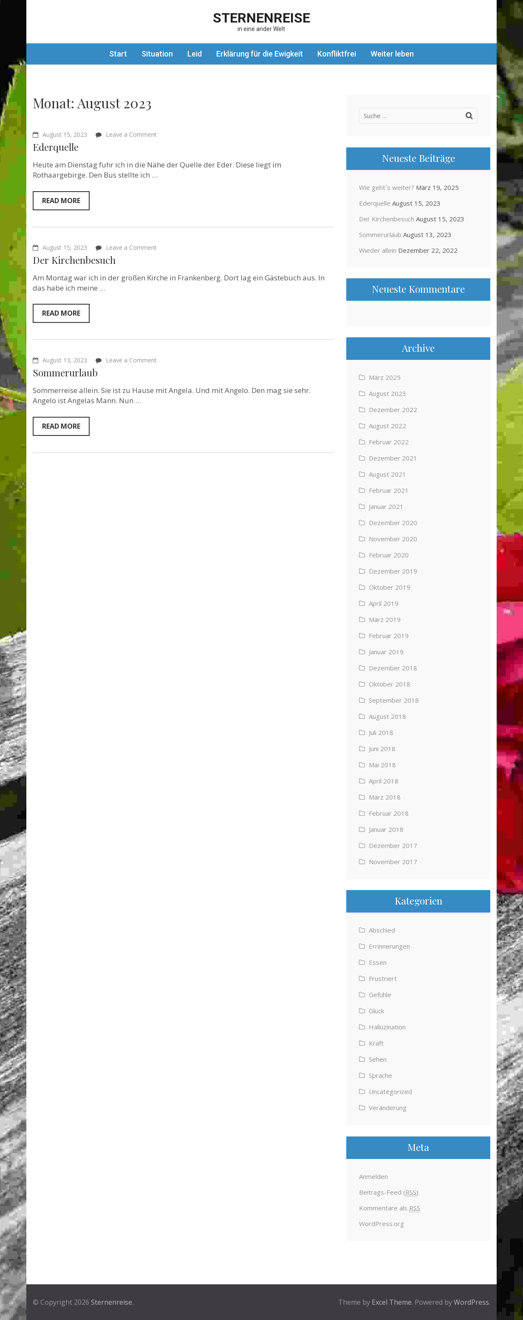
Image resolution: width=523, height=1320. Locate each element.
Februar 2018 (389, 813)
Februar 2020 (389, 555)
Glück (376, 1010)
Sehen (378, 1059)
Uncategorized (390, 1091)
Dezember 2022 (393, 409)
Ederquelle (56, 146)
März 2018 (385, 797)
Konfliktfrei (336, 53)
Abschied (382, 930)
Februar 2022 (389, 442)
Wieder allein (377, 250)
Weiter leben (392, 53)
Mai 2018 (382, 764)
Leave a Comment (131, 134)
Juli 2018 (381, 732)
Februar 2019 (389, 635)
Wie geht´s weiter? (386, 187)
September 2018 (394, 700)
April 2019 (384, 603)
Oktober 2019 (389, 587)
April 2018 (384, 781)
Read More (61, 200)
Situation (157, 53)
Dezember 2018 (393, 668)
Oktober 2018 (389, 684)
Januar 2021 (386, 506)
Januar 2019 (386, 651)
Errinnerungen (389, 946)
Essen (378, 962)
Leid (194, 53)
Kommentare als (389, 1208)
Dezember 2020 (393, 522)
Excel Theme (392, 1302)
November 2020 (393, 538)
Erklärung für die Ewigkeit (259, 53)
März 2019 (385, 619)
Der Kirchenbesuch (74, 259)
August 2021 (387, 474)
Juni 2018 (382, 748)
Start (118, 53)
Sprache (380, 1075)
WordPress (471, 1302)
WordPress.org (381, 1223)
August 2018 (387, 716)
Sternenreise (261, 18)
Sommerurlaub (65, 372)
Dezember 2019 (393, 571)
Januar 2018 (386, 829)
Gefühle (380, 994)
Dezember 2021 (393, 458)
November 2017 (393, 861)
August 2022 (387, 425)
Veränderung (388, 1107)
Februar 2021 (389, 490)
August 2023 (387, 393)
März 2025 (385, 377)
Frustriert (383, 978)
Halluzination (387, 1027)
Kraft (376, 1043)
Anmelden (373, 1176)
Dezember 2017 (393, 845)
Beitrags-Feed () (388, 1192)
